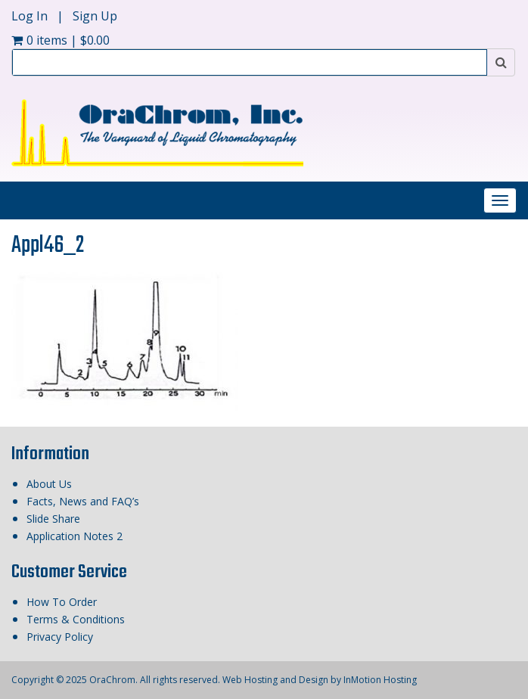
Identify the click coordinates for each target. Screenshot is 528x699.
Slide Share (53, 518)
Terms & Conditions (75, 619)
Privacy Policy (59, 636)
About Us (49, 484)
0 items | (60, 40)
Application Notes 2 (74, 536)
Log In (31, 16)
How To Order (61, 602)
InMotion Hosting (380, 679)
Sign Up (95, 16)
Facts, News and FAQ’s (82, 501)
